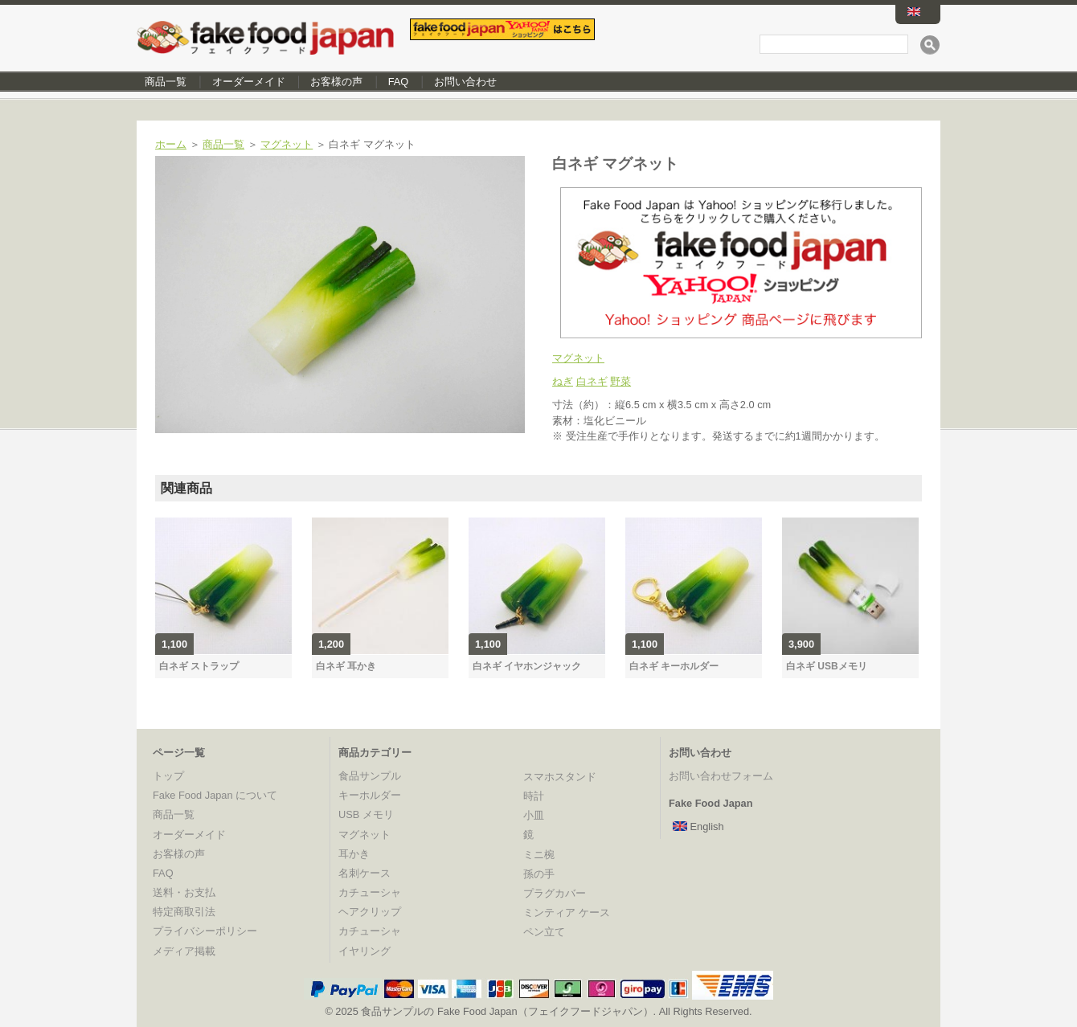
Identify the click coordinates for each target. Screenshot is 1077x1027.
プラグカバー (554, 893)
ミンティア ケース (566, 912)
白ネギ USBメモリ (826, 666)
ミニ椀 (539, 855)
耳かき (354, 854)
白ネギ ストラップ (199, 666)
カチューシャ (369, 892)
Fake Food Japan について (215, 795)
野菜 (620, 381)
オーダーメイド (248, 82)
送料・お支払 (184, 892)
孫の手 (539, 874)
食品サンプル (369, 776)
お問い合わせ (465, 82)
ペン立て (544, 932)
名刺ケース (364, 873)
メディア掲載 (184, 951)
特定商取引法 (184, 912)
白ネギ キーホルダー (674, 666)
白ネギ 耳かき (346, 666)
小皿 (533, 815)
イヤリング (364, 951)
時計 (533, 796)
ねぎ (562, 381)
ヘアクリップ (369, 912)
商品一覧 (165, 82)
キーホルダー (369, 795)
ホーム (170, 144)
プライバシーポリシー (205, 931)
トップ (168, 776)
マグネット (286, 144)
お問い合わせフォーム (721, 776)
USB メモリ (366, 814)
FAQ (398, 82)
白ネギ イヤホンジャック (527, 666)
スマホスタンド (559, 777)
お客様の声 (336, 82)
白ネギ (592, 381)
